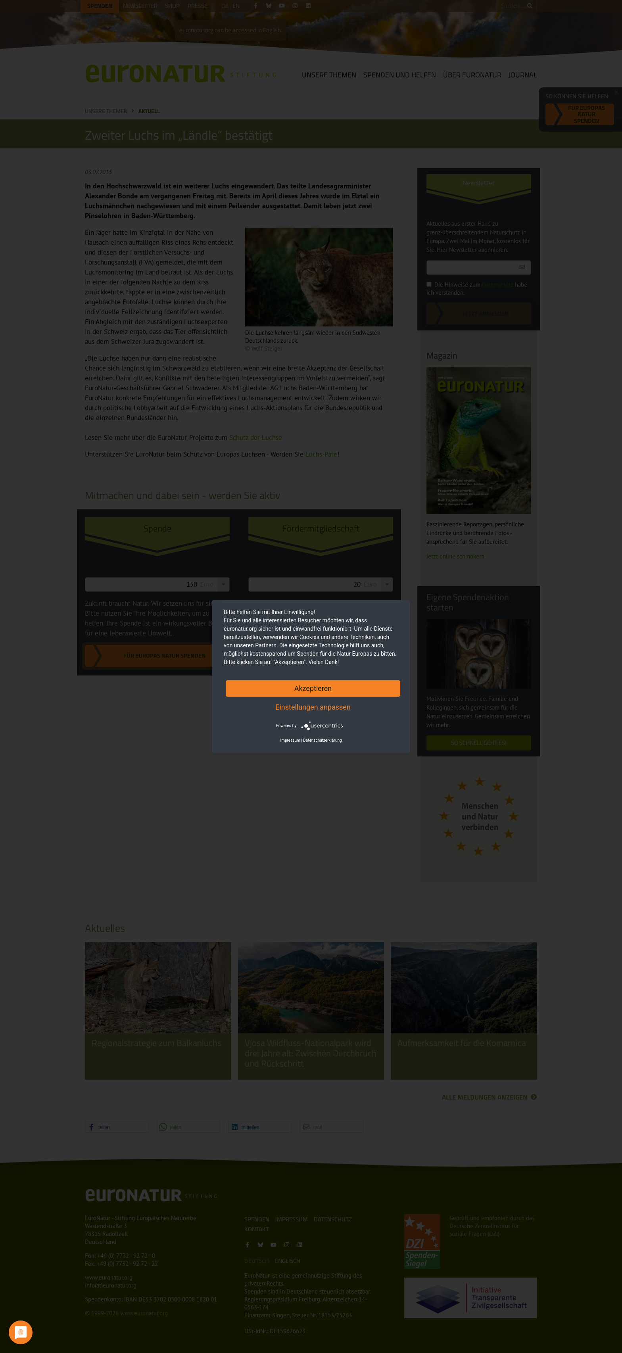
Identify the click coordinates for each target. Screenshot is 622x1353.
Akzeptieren (313, 688)
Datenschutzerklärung (322, 740)
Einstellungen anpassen (313, 706)
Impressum (290, 740)
